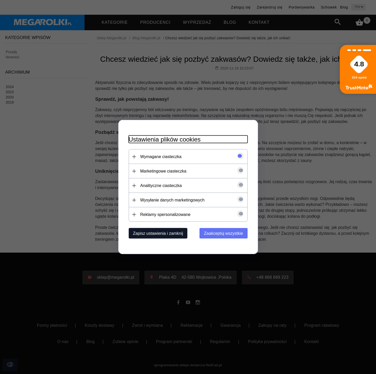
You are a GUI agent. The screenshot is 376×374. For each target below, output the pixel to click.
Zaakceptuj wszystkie (223, 233)
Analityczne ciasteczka (161, 185)
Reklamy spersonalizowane (165, 214)
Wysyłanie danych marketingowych (172, 200)
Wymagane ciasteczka (161, 156)
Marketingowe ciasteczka (163, 171)
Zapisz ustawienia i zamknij (158, 233)
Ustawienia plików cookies (165, 139)
